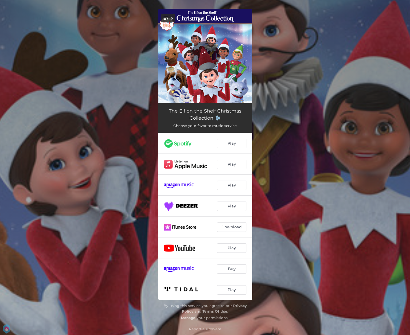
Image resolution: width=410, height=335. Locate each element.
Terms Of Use (214, 311)
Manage (188, 318)
